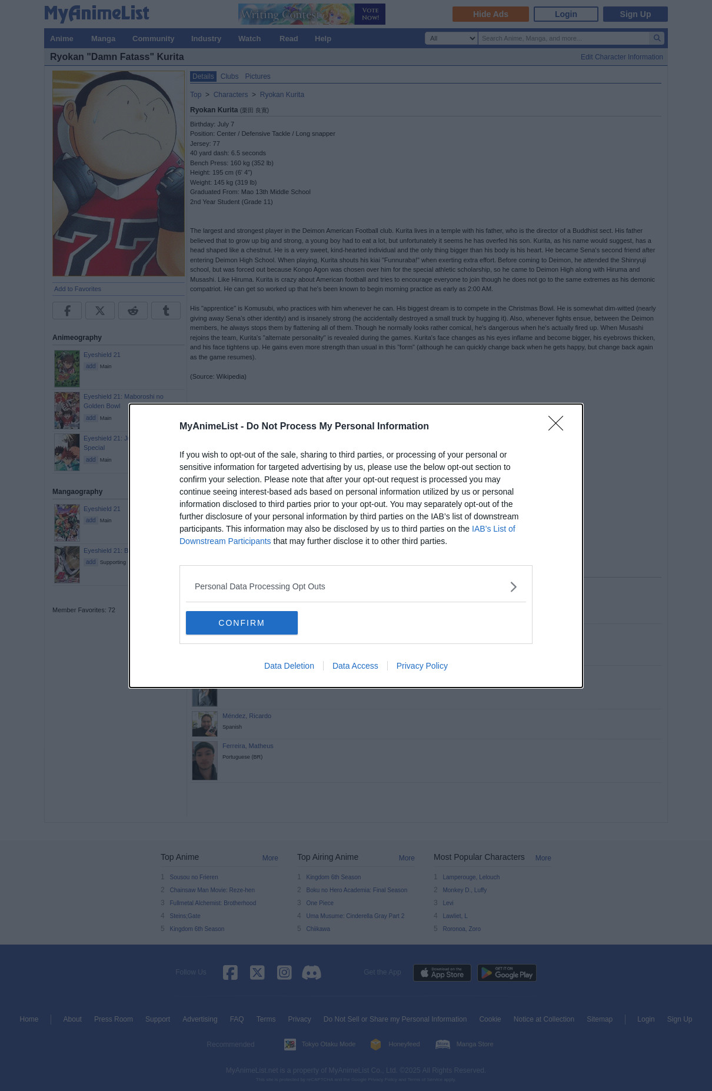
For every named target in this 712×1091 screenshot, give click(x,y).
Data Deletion (289, 665)
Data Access (355, 665)
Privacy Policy (422, 665)
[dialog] (356, 546)
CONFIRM (241, 623)
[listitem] (356, 586)
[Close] (559, 427)
